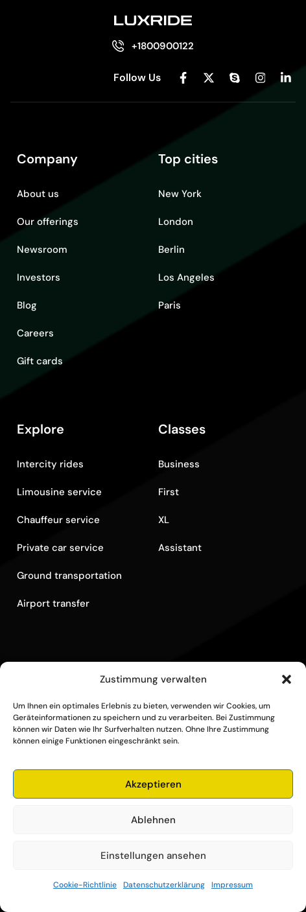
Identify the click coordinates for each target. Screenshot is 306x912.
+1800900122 (163, 46)
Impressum (232, 885)
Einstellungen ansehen (153, 855)
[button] (286, 679)
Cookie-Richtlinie (85, 885)
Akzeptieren (153, 784)
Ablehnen (153, 819)
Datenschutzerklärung (164, 885)
